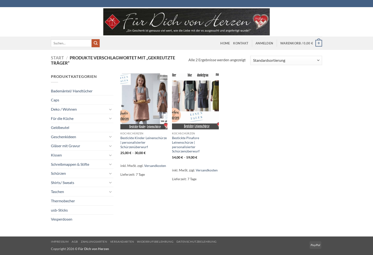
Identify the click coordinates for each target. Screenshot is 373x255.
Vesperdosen (61, 219)
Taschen (57, 191)
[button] (264, 43)
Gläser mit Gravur (65, 145)
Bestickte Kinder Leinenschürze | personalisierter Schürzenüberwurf (143, 142)
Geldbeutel (60, 127)
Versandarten (122, 241)
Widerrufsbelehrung (155, 241)
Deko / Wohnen (64, 109)
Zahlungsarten (94, 241)
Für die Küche (62, 118)
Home (225, 43)
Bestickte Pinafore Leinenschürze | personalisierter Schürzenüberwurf (186, 144)
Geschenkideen (63, 136)
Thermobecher (63, 200)
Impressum (60, 241)
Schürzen (58, 173)
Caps (55, 100)
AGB (75, 241)
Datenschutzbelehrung (197, 241)
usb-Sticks (59, 210)
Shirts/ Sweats (62, 182)
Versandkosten (155, 166)
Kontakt (240, 43)
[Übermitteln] (96, 43)
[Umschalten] (110, 109)
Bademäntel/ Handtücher (72, 91)
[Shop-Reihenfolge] (286, 60)
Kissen (56, 155)
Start (57, 57)
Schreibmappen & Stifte (70, 164)
